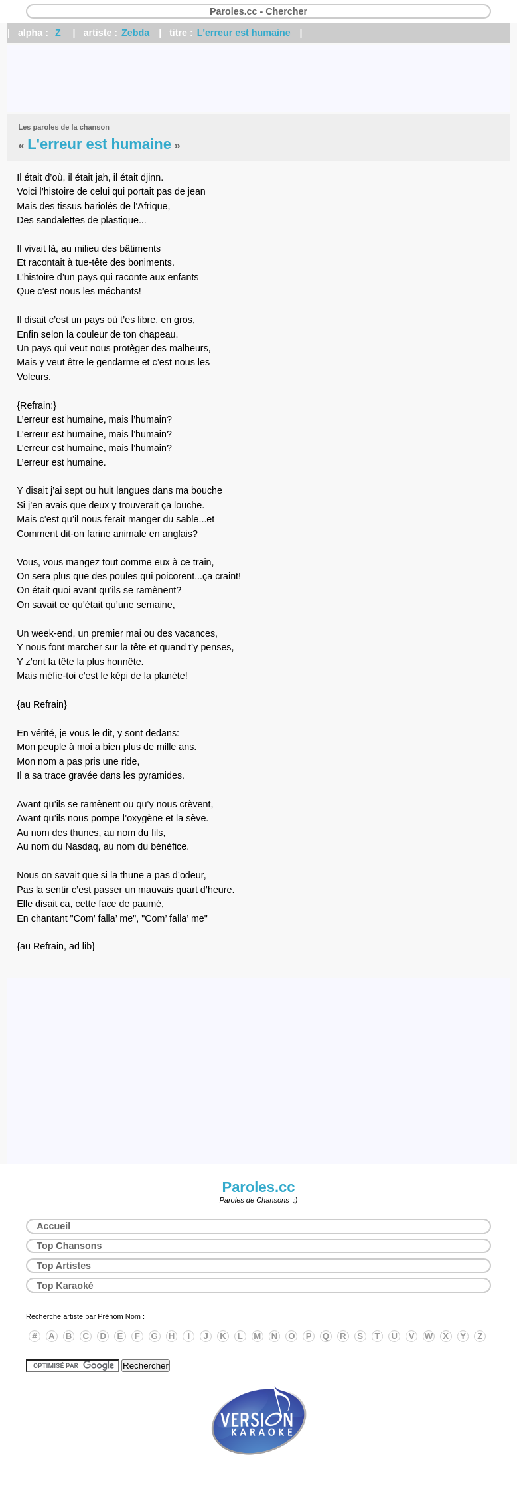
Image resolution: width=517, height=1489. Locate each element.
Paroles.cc (258, 1187)
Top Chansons (69, 1246)
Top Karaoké (65, 1285)
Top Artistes (64, 1265)
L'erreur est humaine (244, 32)
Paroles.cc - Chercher (258, 11)
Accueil (53, 1226)
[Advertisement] (258, 78)
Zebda (135, 32)
